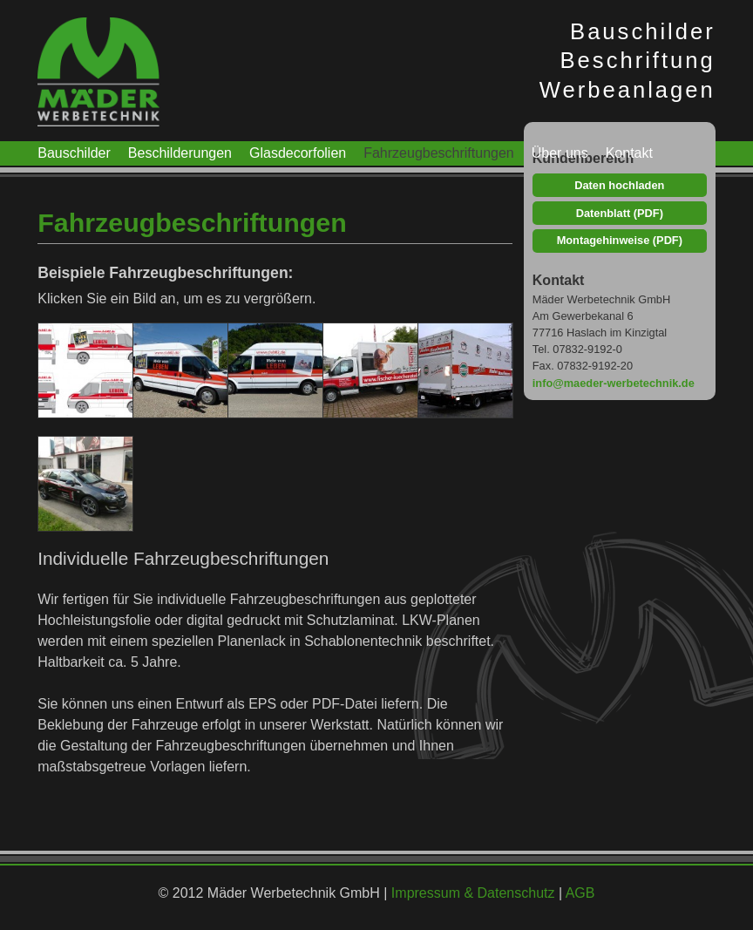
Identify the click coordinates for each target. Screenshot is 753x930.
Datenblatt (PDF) (619, 213)
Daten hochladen (619, 185)
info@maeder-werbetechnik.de (614, 383)
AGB (580, 893)
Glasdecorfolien (297, 153)
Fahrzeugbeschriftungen (438, 153)
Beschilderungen (180, 153)
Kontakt (629, 153)
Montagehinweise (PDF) (619, 240)
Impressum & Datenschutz (473, 893)
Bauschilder (74, 153)
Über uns (560, 153)
